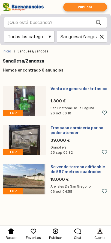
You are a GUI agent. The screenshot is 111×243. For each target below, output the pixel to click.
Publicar (85, 7)
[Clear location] (102, 37)
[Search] (98, 22)
